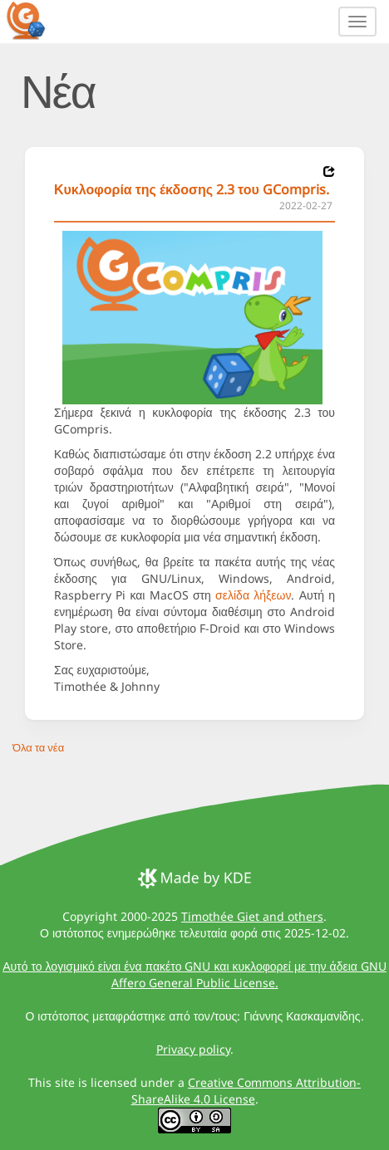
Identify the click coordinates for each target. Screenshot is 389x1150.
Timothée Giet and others (252, 916)
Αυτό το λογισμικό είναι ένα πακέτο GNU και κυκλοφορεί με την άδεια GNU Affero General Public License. (194, 974)
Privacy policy (193, 1049)
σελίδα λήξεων (253, 595)
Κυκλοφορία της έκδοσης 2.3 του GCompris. (191, 189)
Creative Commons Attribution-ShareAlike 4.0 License (246, 1090)
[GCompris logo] (36, 20)
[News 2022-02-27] (329, 171)
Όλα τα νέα (38, 747)
